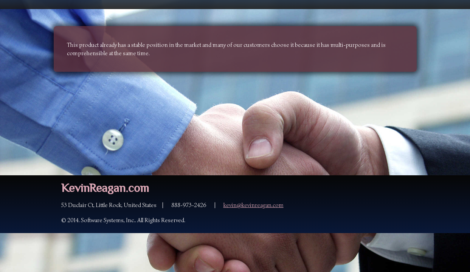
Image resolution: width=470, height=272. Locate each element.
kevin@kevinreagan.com (253, 205)
